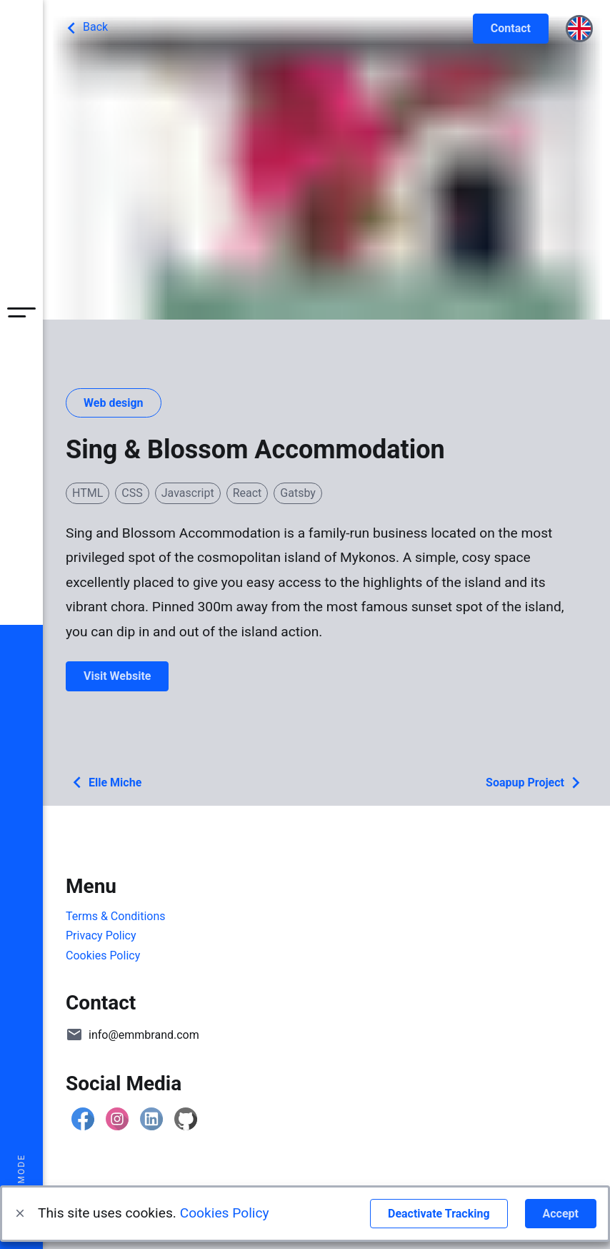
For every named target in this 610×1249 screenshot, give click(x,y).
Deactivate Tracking (439, 1213)
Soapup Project (536, 782)
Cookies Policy (224, 1213)
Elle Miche (103, 782)
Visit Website (117, 676)
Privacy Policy (101, 935)
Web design (114, 403)
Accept (561, 1213)
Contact (511, 28)
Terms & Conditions (116, 916)
